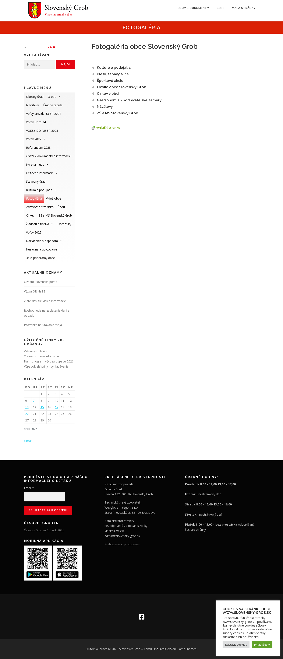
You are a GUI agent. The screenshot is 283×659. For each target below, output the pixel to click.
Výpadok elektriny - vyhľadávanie (46, 366)
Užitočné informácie (42, 173)
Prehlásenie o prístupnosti (122, 544)
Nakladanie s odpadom (44, 241)
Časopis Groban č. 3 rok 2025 (44, 530)
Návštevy (32, 105)
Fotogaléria (34, 198)
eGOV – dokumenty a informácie (48, 157)
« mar (28, 441)
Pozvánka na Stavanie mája (43, 325)
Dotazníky (64, 224)
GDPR (220, 8)
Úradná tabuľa (53, 105)
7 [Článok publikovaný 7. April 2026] (34, 401)
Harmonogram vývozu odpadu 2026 (49, 361)
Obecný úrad (34, 97)
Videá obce (53, 198)
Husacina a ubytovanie (41, 249)
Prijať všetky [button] (262, 644)
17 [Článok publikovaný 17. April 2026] (56, 407)
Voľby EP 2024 (36, 122)
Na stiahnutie (37, 164)
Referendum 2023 (38, 148)
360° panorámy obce (40, 258)
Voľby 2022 (36, 139)
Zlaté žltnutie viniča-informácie (45, 301)
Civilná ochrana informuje (41, 356)
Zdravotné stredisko (40, 207)
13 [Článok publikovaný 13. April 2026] (27, 407)
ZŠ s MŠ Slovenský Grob (55, 215)
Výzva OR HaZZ (34, 291)
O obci (54, 97)
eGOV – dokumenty (193, 8)
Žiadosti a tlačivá (39, 224)
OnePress (159, 649)
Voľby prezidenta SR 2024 (43, 114)
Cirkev (30, 215)
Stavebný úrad (36, 181)
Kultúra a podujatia (41, 190)
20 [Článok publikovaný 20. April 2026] (27, 414)
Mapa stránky (244, 8)
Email (29, 488)
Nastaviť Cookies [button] (236, 644)
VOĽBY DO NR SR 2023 (42, 131)
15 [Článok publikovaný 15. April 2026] (42, 407)
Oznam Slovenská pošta (40, 282)
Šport (61, 207)
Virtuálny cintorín (35, 351)
